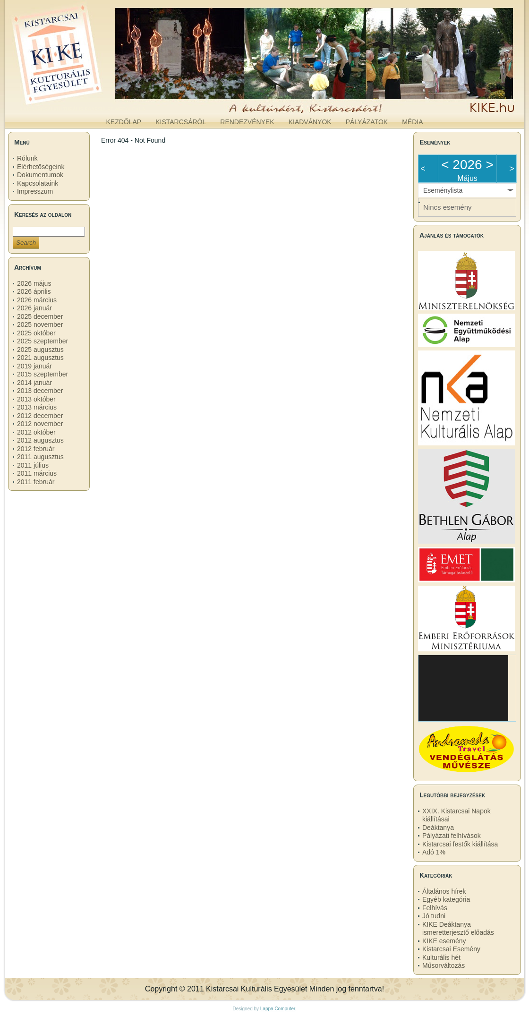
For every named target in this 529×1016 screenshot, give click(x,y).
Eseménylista (442, 190)
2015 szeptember (42, 374)
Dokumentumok (40, 175)
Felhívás (434, 908)
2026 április (34, 291)
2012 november (40, 423)
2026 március (37, 300)
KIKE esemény (444, 941)
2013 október (36, 399)
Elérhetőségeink (40, 167)
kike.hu (82, 103)
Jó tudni (433, 916)
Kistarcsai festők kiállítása (460, 844)
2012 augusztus (40, 440)
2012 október (36, 432)
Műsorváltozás (443, 965)
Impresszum (35, 191)
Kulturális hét (441, 957)
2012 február (35, 449)
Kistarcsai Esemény (451, 949)
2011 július (33, 465)
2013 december (40, 390)
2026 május (34, 283)
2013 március (37, 407)
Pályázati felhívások (451, 835)
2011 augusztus (40, 457)
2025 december (40, 316)
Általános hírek (444, 891)
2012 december (40, 415)
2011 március (37, 473)
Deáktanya (438, 827)
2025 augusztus (40, 349)
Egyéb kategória (446, 899)
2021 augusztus (40, 357)
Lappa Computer (277, 1008)
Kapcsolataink (37, 183)
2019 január (34, 366)
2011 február (35, 482)
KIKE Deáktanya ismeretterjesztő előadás (458, 929)
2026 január (34, 308)
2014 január (34, 382)
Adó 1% (433, 852)
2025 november (40, 324)
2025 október (36, 333)
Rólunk (27, 158)
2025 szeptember (42, 341)
